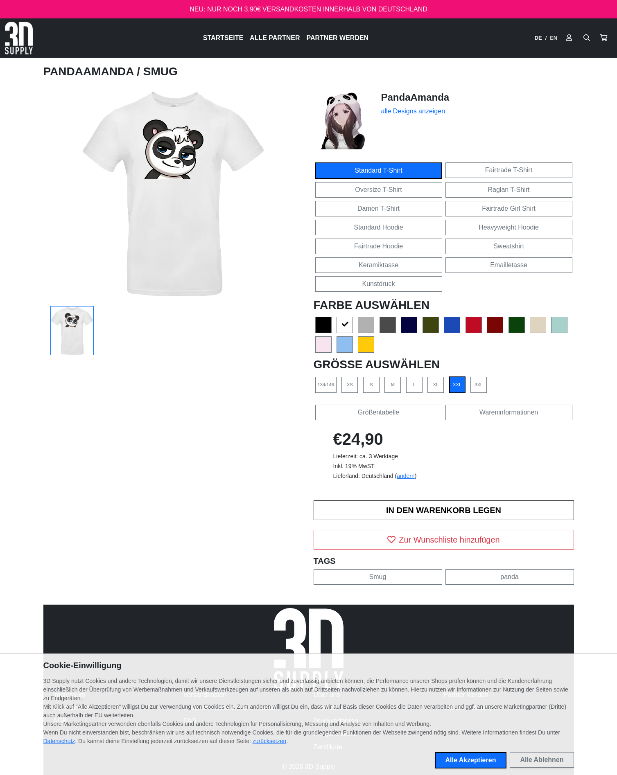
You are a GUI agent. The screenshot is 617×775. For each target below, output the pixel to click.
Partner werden (337, 37)
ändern (406, 476)
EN (553, 38)
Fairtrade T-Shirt (508, 170)
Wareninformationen (508, 412)
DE (538, 38)
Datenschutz (59, 741)
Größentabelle (378, 412)
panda (509, 576)
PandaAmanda (90, 71)
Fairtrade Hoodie (378, 246)
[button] (603, 38)
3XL (479, 384)
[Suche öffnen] (587, 38)
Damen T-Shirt (378, 208)
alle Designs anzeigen (413, 111)
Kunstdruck (378, 283)
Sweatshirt (508, 246)
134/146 (326, 384)
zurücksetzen (269, 741)
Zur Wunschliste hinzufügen (443, 539)
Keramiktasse (378, 264)
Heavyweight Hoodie (509, 227)
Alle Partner (275, 37)
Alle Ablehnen (541, 759)
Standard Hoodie (378, 227)
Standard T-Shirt (378, 170)
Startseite (223, 37)
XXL (457, 384)
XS (350, 384)
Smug (377, 576)
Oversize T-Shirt (378, 189)
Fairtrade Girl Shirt (509, 208)
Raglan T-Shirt (509, 189)
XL (435, 384)
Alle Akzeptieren (470, 760)
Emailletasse (508, 264)
